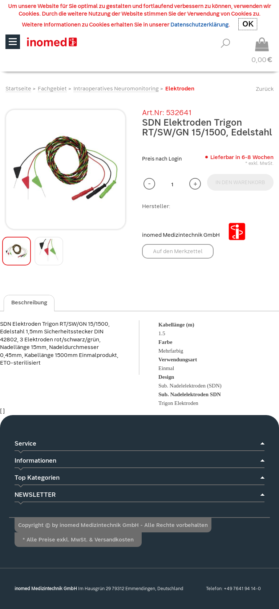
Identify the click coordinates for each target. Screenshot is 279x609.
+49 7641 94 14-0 (242, 589)
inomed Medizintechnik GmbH (196, 235)
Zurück (265, 89)
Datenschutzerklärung (199, 24)
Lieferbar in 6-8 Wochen (242, 157)
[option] (65, 169)
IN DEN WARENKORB (240, 182)
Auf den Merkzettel (178, 251)
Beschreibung (29, 302)
